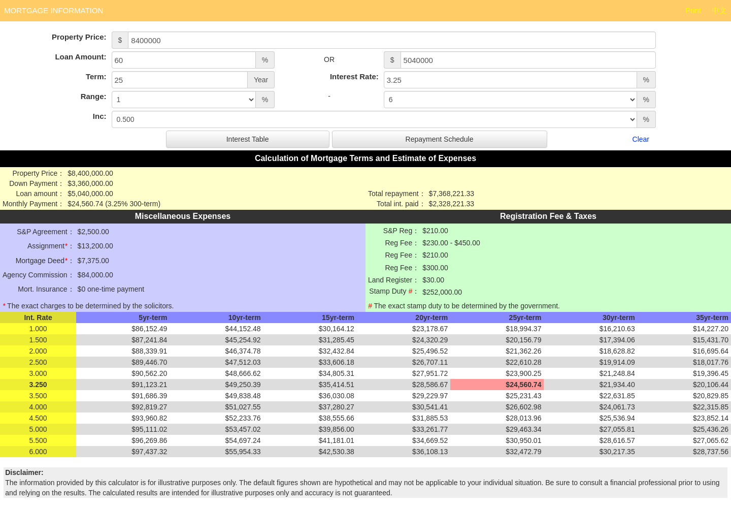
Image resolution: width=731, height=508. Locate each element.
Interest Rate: (354, 76)
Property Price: (79, 37)
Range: (94, 96)
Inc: (100, 116)
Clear (641, 139)
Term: (96, 76)
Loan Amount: (80, 56)
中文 (719, 10)
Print (693, 10)
